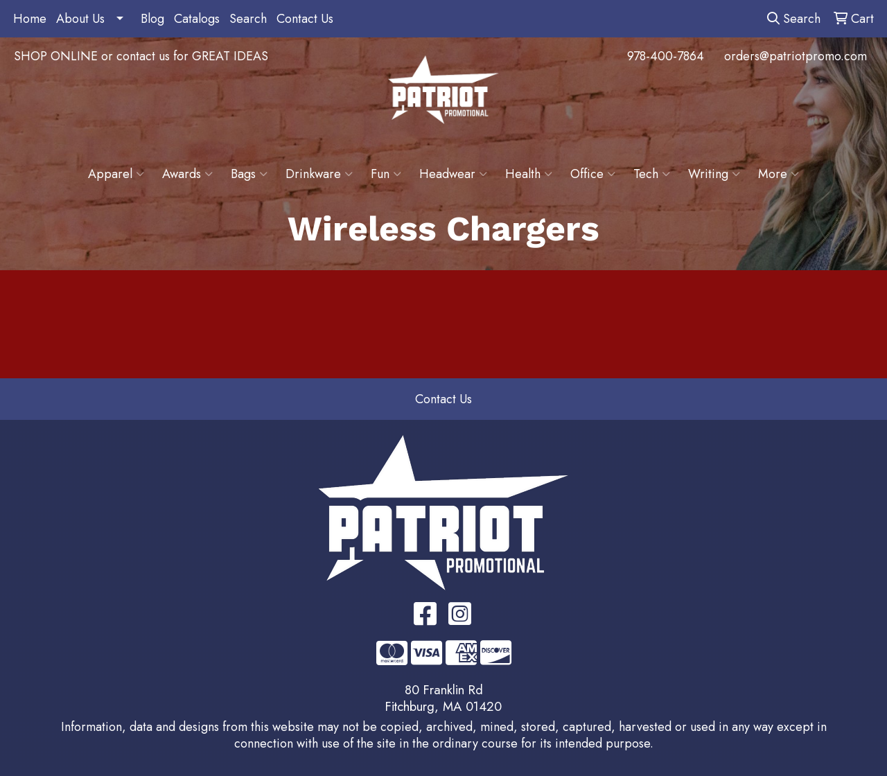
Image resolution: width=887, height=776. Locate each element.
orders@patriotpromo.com (795, 56)
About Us (80, 19)
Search (248, 19)
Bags (249, 174)
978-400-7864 (665, 56)
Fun (386, 174)
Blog (152, 19)
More (778, 174)
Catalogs (197, 19)
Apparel (116, 174)
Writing (714, 174)
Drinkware (319, 174)
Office (592, 174)
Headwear (453, 174)
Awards (187, 174)
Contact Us (304, 19)
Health (528, 174)
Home (29, 19)
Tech (651, 174)
